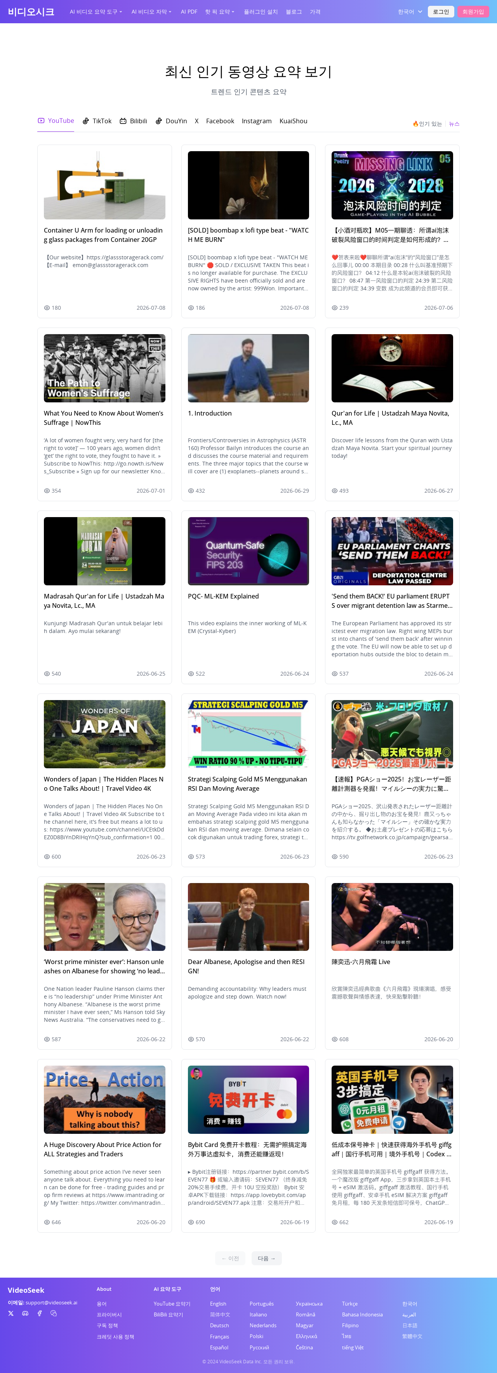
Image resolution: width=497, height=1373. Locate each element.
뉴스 (454, 123)
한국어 (409, 1303)
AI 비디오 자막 (152, 11)
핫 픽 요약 (220, 11)
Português (262, 1303)
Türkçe (350, 1303)
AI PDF (189, 11)
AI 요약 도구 (167, 1288)
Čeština (304, 1347)
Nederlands (263, 1325)
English (218, 1303)
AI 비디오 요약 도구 (97, 11)
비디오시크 (31, 11)
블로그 (294, 11)
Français (219, 1336)
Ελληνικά (306, 1336)
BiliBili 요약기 (168, 1314)
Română (305, 1314)
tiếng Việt (353, 1347)
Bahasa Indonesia (362, 1314)
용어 (102, 1303)
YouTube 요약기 (172, 1303)
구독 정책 (107, 1325)
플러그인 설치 (261, 11)
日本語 (409, 1325)
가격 (315, 11)
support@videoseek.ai (51, 1302)
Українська (309, 1303)
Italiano (258, 1314)
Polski (256, 1336)
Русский (259, 1347)
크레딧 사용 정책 (115, 1336)
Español (219, 1347)
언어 (215, 1288)
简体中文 (220, 1314)
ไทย (346, 1336)
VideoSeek (26, 1290)
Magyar (304, 1325)
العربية (409, 1314)
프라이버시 (109, 1314)
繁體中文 (412, 1336)
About (104, 1288)
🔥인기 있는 (427, 123)
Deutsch (219, 1325)
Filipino (350, 1325)
